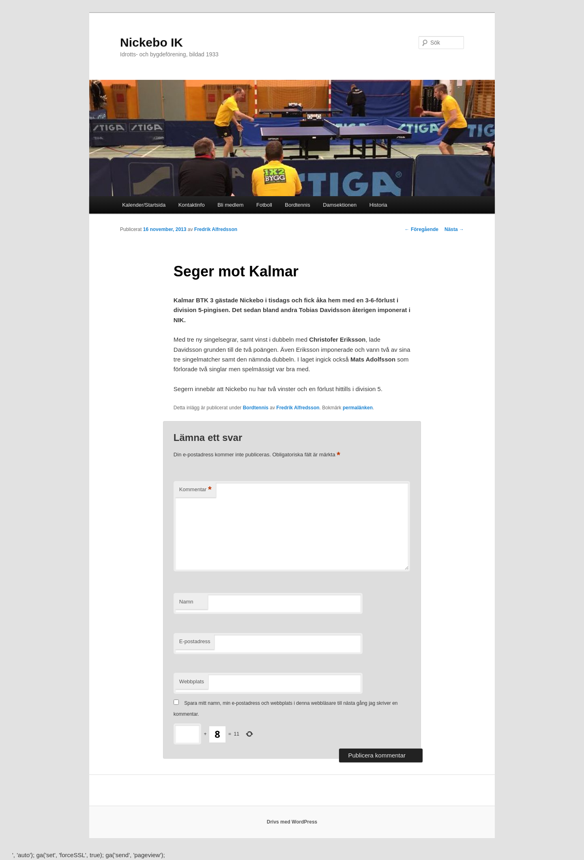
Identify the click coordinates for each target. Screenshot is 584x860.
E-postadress (194, 641)
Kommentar (195, 490)
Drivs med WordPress (292, 822)
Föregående (421, 229)
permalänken (358, 408)
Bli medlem (230, 205)
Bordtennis (297, 205)
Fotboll (264, 205)
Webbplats (191, 681)
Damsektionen (339, 205)
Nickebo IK (151, 42)
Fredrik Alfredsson (215, 229)
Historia (378, 205)
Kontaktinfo (191, 205)
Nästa (454, 229)
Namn (186, 602)
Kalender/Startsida (143, 205)
